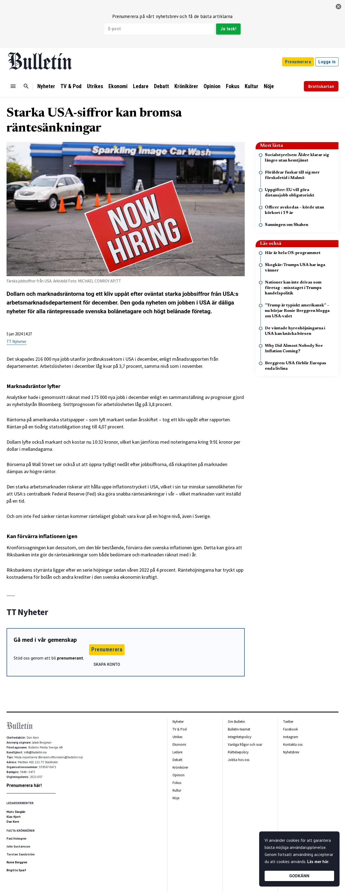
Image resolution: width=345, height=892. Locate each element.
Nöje (269, 86)
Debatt (161, 86)
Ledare (141, 86)
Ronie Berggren (17, 862)
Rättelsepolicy (238, 752)
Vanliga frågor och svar (245, 744)
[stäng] (338, 6)
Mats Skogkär (16, 812)
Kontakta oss (292, 744)
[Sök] (26, 86)
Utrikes (95, 86)
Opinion (212, 86)
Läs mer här (317, 861)
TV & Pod (70, 86)
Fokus (232, 86)
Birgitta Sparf (16, 870)
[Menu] (13, 86)
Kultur (251, 86)
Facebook (290, 729)
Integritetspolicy (239, 737)
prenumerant (70, 658)
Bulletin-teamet (239, 729)
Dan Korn (13, 822)
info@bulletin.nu (35, 752)
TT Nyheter (16, 341)
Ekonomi (118, 86)
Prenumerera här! (24, 785)
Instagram (290, 737)
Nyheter (46, 86)
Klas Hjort (14, 817)
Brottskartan (321, 86)
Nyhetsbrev (291, 752)
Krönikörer (186, 86)
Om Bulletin (236, 721)
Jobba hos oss (238, 759)
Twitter (288, 721)
